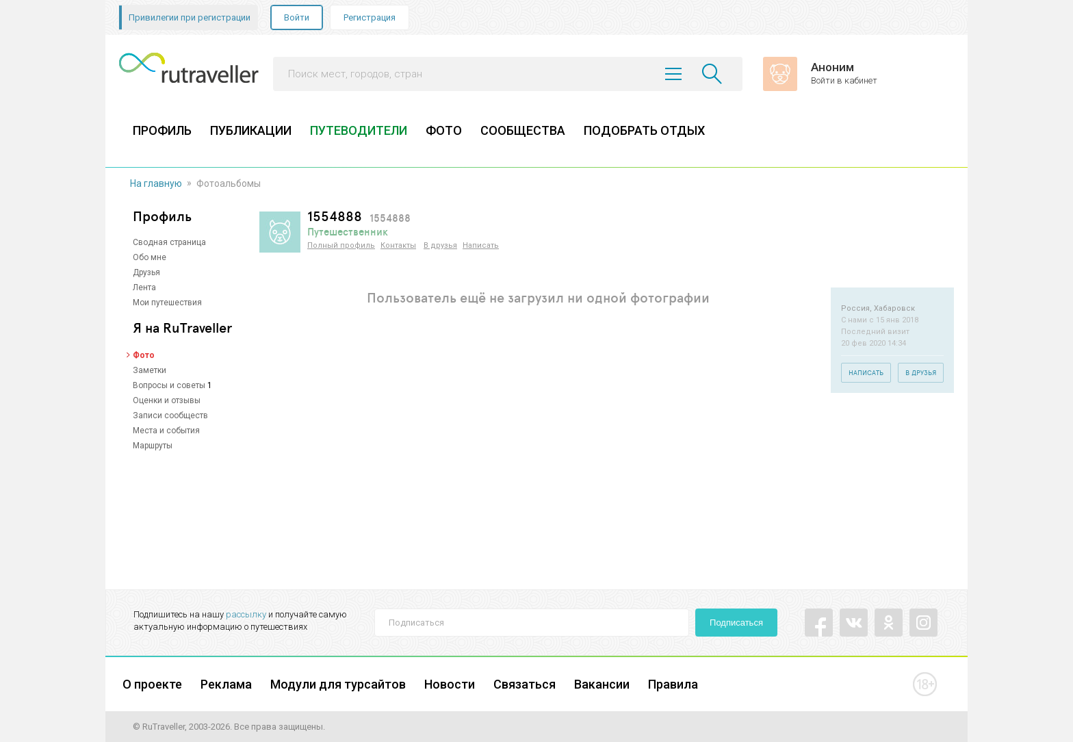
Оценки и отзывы (167, 400)
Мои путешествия (167, 302)
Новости (449, 684)
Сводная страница (169, 242)
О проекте (152, 684)
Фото (144, 355)
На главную (156, 183)
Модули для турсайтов (338, 684)
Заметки (149, 370)
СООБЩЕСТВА (522, 130)
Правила (673, 684)
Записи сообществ (170, 415)
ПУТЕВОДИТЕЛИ (358, 130)
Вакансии (602, 684)
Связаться (524, 684)
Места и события (166, 430)
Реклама (226, 684)
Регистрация (370, 17)
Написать (481, 245)
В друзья (440, 245)
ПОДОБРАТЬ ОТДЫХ (644, 130)
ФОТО (444, 130)
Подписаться (736, 622)
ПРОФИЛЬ (162, 130)
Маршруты (152, 445)
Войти (296, 17)
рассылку (246, 614)
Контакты (398, 245)
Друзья (146, 272)
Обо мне (149, 257)
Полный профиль (341, 245)
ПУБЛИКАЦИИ (251, 130)
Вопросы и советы (169, 385)
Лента (144, 287)
